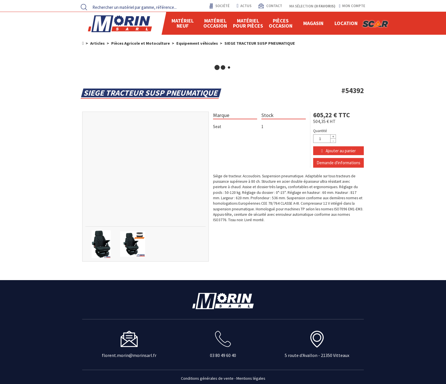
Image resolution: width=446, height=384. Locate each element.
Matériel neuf (183, 23)
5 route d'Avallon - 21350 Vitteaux (317, 355)
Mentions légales (250, 378)
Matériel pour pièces (248, 23)
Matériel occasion (215, 23)
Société (222, 5)
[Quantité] (324, 138)
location (346, 23)
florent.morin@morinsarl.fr (129, 355)
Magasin (313, 23)
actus (244, 5)
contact (273, 5)
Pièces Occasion (280, 23)
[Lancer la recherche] (84, 7)
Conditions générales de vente (207, 378)
